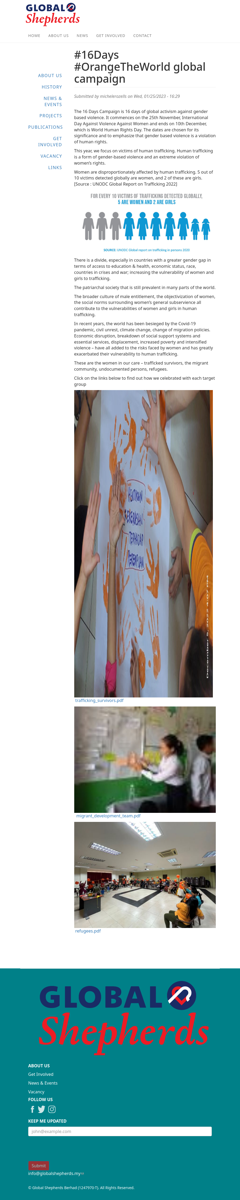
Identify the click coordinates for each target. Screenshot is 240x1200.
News (82, 35)
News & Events (53, 101)
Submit (39, 1166)
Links (55, 167)
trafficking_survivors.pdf (99, 700)
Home (34, 35)
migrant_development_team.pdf (108, 816)
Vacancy (51, 156)
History (52, 87)
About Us (58, 35)
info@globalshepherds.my (56, 1173)
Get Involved (110, 35)
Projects (50, 116)
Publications (45, 127)
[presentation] (68, 1150)
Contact (142, 35)
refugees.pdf (88, 931)
